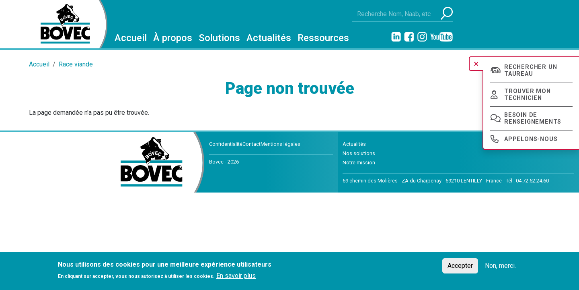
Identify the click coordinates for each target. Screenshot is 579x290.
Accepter (460, 265)
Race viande (76, 64)
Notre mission (359, 163)
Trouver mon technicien (527, 95)
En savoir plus (236, 276)
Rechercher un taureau (530, 70)
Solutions (219, 38)
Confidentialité (225, 144)
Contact (251, 144)
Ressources (323, 38)
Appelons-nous (530, 139)
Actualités (268, 38)
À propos (172, 38)
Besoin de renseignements (532, 118)
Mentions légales (280, 144)
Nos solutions (359, 153)
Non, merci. (500, 265)
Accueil (131, 38)
